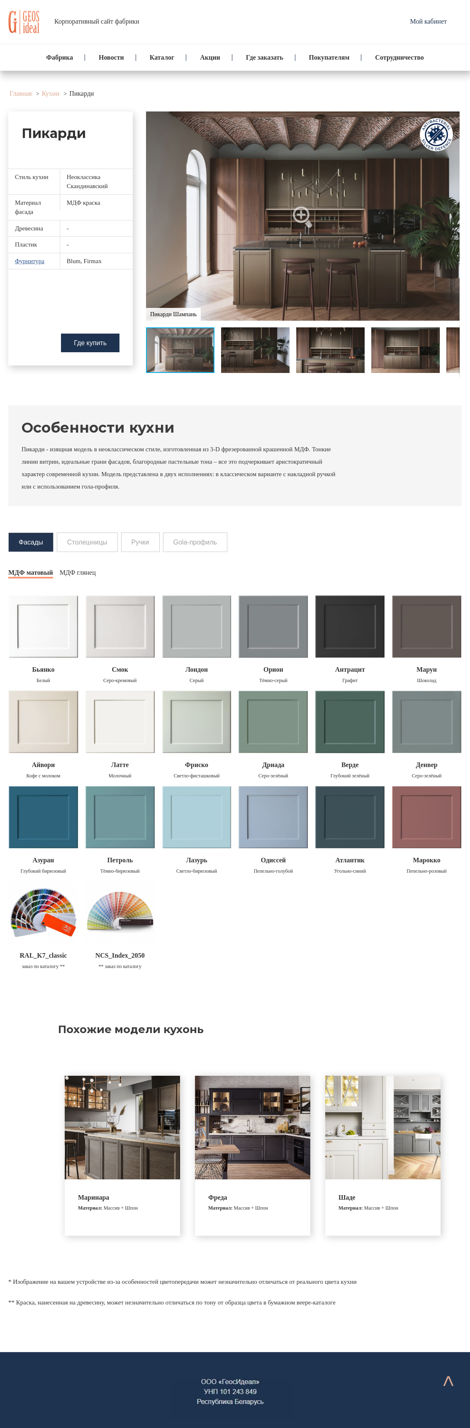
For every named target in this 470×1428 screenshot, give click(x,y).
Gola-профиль (195, 542)
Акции (210, 57)
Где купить (90, 342)
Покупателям (329, 57)
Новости (111, 57)
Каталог (162, 57)
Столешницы (87, 542)
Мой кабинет (428, 21)
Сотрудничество (399, 57)
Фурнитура (29, 261)
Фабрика (59, 57)
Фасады (31, 542)
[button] (302, 216)
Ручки (140, 542)
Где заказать (264, 57)
